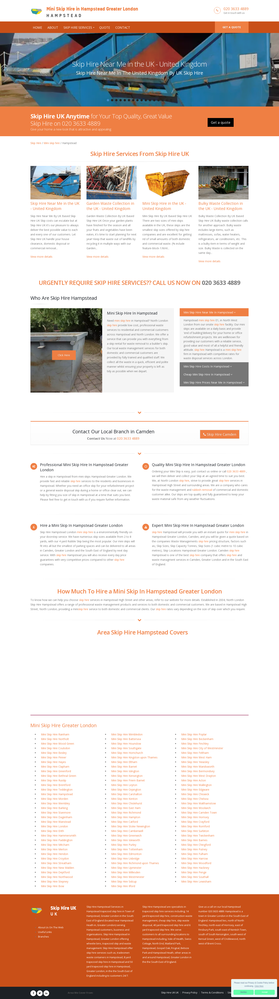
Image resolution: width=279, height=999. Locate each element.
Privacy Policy (189, 992)
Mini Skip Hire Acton (193, 780)
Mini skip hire (52, 143)
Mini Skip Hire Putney (194, 849)
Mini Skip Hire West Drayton (198, 776)
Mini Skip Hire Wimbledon (127, 734)
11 (150, 100)
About (52, 27)
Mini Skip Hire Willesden (125, 872)
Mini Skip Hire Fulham (194, 854)
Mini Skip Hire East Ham (126, 808)
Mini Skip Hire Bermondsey (198, 771)
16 (171, 100)
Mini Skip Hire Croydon (55, 858)
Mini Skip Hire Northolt (55, 739)
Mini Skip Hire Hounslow (126, 743)
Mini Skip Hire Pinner (53, 757)
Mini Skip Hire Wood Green (57, 743)
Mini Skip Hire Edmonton (126, 854)
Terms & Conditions (212, 992)
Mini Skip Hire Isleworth (125, 840)
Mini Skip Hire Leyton (124, 785)
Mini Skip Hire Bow (52, 886)
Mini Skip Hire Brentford (55, 785)
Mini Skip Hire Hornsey (195, 817)
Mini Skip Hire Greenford (56, 771)
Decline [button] (244, 992)
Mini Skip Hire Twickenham (197, 835)
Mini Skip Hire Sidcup (124, 881)
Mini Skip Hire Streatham (56, 863)
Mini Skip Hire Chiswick (195, 794)
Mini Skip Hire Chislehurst (126, 803)
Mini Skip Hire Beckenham (197, 739)
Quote (104, 27)
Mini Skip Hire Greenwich (126, 835)
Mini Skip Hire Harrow (194, 858)
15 (167, 100)
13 (158, 100)
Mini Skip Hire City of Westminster (202, 748)
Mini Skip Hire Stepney (54, 881)
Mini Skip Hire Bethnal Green (58, 776)
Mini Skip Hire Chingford (196, 845)
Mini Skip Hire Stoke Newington (130, 826)
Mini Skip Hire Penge (193, 872)
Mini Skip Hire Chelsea (194, 799)
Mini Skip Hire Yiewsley (195, 762)
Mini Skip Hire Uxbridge (125, 858)
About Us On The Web (51, 927)
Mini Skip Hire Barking (54, 808)
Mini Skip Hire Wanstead (56, 822)
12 (154, 100)
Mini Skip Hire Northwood (57, 877)
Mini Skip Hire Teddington (57, 789)
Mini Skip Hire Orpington (126, 789)
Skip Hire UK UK (170, 992)
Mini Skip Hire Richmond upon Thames (135, 863)
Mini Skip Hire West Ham (196, 757)
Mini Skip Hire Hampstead (57, 794)
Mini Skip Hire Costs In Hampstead (208, 366)
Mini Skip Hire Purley (123, 845)
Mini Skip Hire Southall (195, 877)
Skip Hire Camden (219, 434)
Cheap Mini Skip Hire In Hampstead (208, 374)
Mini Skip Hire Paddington (57, 840)
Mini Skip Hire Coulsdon (55, 748)
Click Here (64, 355)
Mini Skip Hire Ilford (123, 886)
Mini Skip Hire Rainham (55, 734)
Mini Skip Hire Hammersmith (58, 835)
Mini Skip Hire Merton (54, 849)
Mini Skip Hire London (54, 826)
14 (163, 100)
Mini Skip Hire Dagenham (56, 817)
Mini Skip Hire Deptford (55, 872)
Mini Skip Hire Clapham (55, 766)
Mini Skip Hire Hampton (125, 817)
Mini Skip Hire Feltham (195, 753)
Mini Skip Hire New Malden (57, 868)
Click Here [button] (259, 986)
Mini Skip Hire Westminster (127, 877)
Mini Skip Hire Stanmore (56, 812)
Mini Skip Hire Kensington (127, 776)
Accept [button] (265, 992)
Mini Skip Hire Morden (54, 799)
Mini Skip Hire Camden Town (199, 812)
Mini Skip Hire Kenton (124, 799)
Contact (122, 27)
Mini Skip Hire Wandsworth (197, 766)
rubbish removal (202, 490)
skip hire (112, 325)
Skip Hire (35, 143)
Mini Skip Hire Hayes (53, 762)
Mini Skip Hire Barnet (124, 766)
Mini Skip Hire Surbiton (195, 831)
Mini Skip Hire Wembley (55, 803)
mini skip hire (122, 320)
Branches (43, 936)
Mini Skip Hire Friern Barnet (128, 780)
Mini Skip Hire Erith (52, 831)
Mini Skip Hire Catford (124, 822)
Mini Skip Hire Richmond (126, 812)
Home (37, 27)
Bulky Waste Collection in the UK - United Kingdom (220, 206)
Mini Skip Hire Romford (195, 826)
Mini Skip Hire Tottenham (127, 849)
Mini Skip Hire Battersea (126, 739)
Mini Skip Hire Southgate (126, 748)
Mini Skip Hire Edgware (195, 789)
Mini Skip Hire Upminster (126, 868)
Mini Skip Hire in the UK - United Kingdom (164, 206)
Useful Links (45, 932)
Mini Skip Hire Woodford (196, 863)
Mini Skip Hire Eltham (124, 762)
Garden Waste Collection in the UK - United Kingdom (110, 206)
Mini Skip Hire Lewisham (196, 881)
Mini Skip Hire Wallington (196, 785)
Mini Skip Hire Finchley (195, 743)
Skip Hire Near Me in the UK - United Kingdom (139, 64)
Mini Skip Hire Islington (125, 771)
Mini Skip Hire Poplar (194, 734)
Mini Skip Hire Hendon (54, 854)
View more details (41, 256)
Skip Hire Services (78, 27)
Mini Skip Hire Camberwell (127, 831)
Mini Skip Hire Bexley (54, 753)
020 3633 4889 (236, 8)
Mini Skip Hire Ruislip (53, 780)
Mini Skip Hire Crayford (195, 822)
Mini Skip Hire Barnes (194, 840)
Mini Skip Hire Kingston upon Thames (134, 757)
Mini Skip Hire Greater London (63, 725)
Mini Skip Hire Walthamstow (198, 803)
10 (146, 100)
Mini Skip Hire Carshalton (126, 794)
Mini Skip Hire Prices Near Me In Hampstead (214, 382)
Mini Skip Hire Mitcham (55, 845)
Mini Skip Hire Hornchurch (127, 753)
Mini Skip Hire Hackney (195, 868)
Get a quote (232, 27)
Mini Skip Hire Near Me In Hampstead (210, 312)
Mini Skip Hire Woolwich (196, 808)
